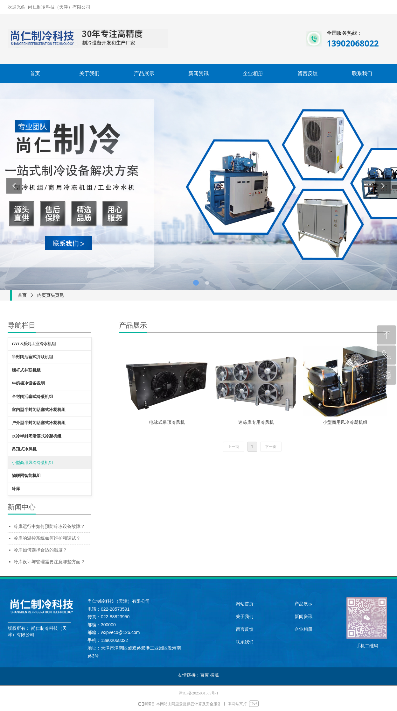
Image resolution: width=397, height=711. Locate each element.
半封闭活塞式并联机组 (32, 356)
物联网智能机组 (26, 475)
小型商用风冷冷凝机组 (32, 462)
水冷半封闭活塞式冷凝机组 (36, 436)
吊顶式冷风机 (24, 449)
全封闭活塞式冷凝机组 (32, 396)
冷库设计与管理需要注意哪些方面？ (49, 561)
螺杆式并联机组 (26, 370)
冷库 (16, 488)
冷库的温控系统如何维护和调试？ (47, 538)
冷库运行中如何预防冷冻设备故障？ (49, 526)
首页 (22, 295)
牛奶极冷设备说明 (28, 383)
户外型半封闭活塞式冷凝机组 (39, 422)
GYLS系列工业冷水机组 (34, 343)
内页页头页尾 (50, 295)
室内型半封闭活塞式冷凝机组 (39, 409)
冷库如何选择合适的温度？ (40, 550)
